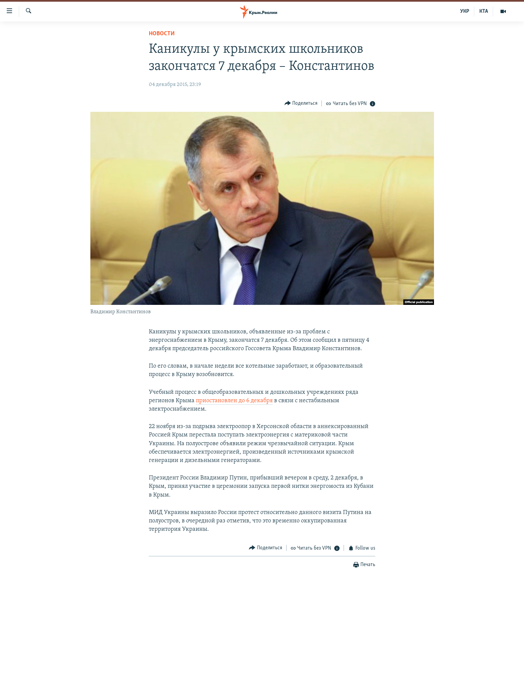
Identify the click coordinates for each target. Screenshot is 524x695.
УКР (464, 11)
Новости (162, 34)
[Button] (301, 103)
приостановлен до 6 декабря (234, 401)
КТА (483, 11)
